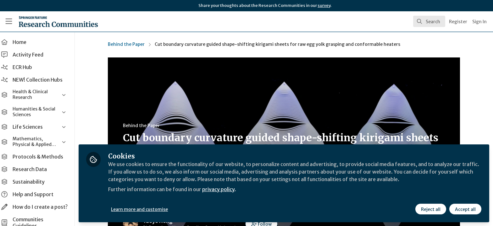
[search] (429, 21)
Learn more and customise (145, 209)
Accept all (465, 209)
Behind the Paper (129, 44)
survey (324, 5)
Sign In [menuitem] (479, 21)
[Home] (51, 21)
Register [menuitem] (458, 21)
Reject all (430, 209)
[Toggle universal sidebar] (9, 21)
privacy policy (224, 189)
